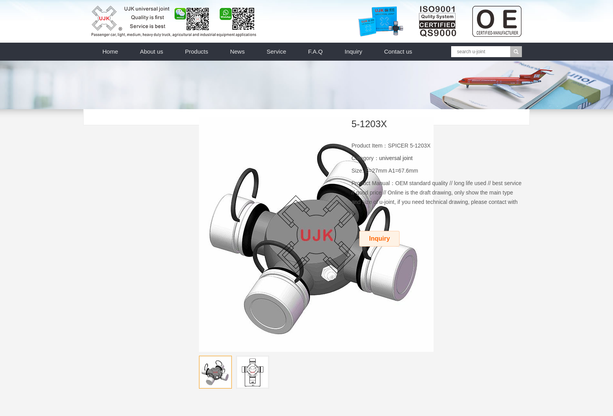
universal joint (396, 158)
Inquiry (353, 51)
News (237, 51)
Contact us (398, 51)
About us (151, 51)
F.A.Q (315, 51)
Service (276, 51)
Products (196, 51)
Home (110, 51)
